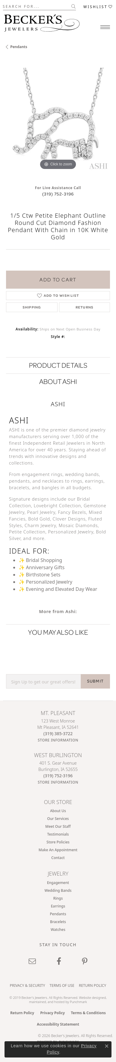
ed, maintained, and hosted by (67, 999)
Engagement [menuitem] (58, 882)
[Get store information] (58, 740)
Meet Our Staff (58, 826)
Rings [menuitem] (58, 898)
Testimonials (58, 834)
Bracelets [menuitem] (58, 921)
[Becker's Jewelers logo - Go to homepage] (42, 21)
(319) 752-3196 (58, 194)
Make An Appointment (58, 849)
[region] (58, 119)
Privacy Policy (52, 1012)
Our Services (58, 818)
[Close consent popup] (106, 1046)
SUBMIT (95, 681)
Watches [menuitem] (58, 929)
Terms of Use (62, 985)
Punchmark (78, 1001)
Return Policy (92, 985)
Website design (90, 997)
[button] (98, 6)
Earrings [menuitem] (58, 906)
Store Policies (57, 842)
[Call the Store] (58, 733)
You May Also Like (58, 632)
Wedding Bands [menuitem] (58, 890)
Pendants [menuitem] (58, 913)
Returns (84, 307)
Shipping (32, 307)
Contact (57, 857)
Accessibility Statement (58, 1024)
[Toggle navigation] (105, 27)
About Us (58, 810)
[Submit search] (73, 6)
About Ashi (58, 381)
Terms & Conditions (88, 1012)
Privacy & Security (27, 985)
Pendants (18, 46)
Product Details (58, 365)
